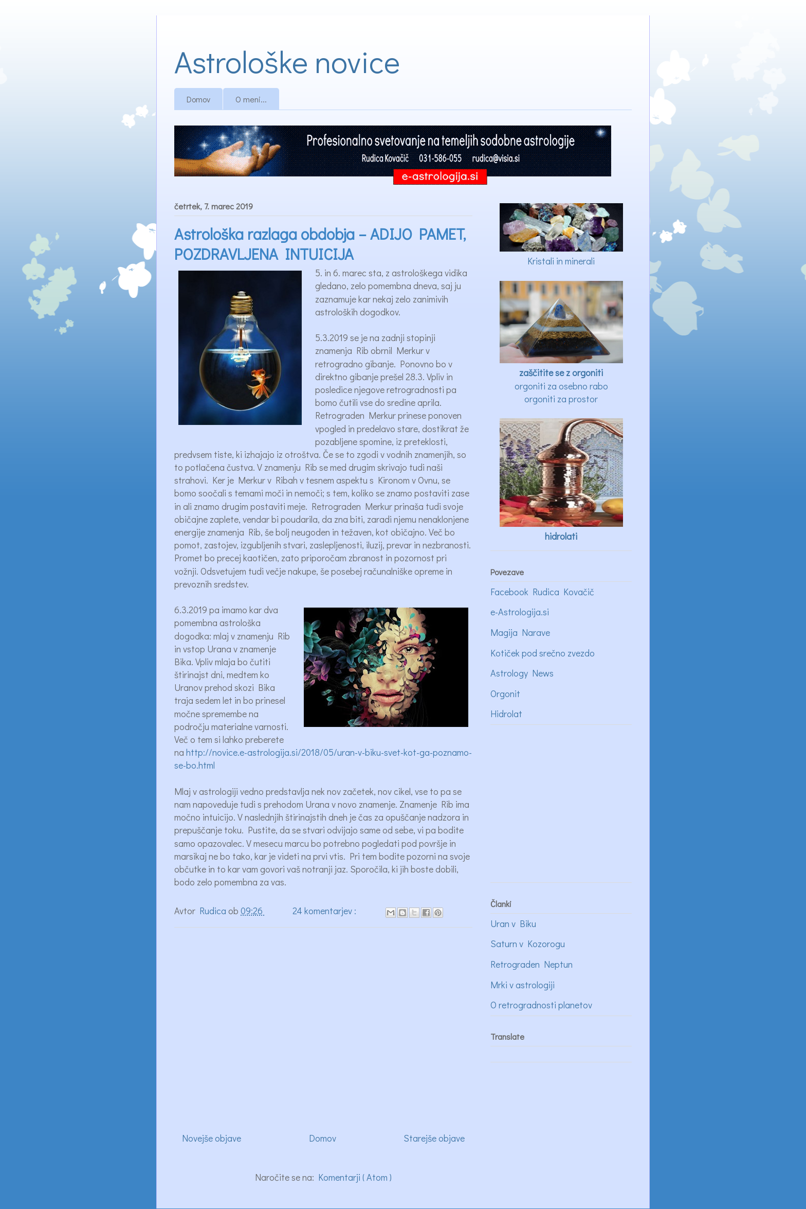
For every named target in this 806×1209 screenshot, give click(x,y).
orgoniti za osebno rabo (561, 386)
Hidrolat (506, 713)
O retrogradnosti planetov (541, 1005)
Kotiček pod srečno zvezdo (542, 653)
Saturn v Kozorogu (527, 943)
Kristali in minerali (561, 261)
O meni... (251, 99)
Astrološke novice (287, 61)
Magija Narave (520, 632)
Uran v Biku (513, 923)
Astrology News (522, 673)
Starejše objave (434, 1138)
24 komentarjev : (325, 910)
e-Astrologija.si (519, 612)
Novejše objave (211, 1138)
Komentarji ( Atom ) (355, 1177)
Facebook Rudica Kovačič (542, 591)
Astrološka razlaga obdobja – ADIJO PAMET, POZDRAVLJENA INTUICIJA (320, 244)
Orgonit (505, 693)
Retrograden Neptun (531, 964)
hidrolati (561, 536)
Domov (198, 99)
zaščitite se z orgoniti (561, 372)
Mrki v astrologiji (522, 985)
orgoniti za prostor (561, 399)
